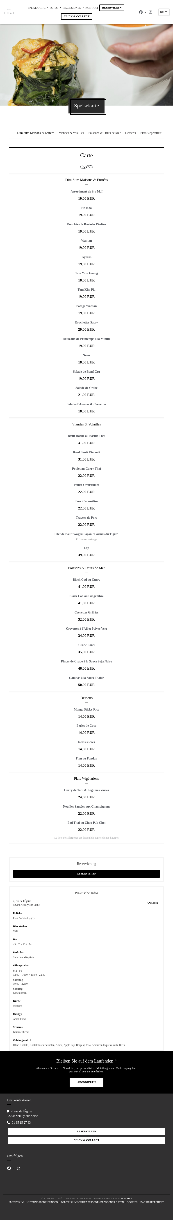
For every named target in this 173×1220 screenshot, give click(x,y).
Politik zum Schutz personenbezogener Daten (94, 1202)
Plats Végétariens (151, 133)
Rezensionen (72, 7)
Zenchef (126, 1198)
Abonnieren (86, 1082)
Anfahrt (153, 903)
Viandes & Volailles (71, 133)
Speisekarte (37, 7)
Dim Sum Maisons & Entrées (35, 133)
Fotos (54, 7)
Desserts (130, 133)
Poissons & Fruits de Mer (104, 133)
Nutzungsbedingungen (44, 1202)
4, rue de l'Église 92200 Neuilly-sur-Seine (26, 902)
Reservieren (111, 7)
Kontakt (91, 7)
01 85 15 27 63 (21, 1122)
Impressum (18, 1202)
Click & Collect (76, 16)
